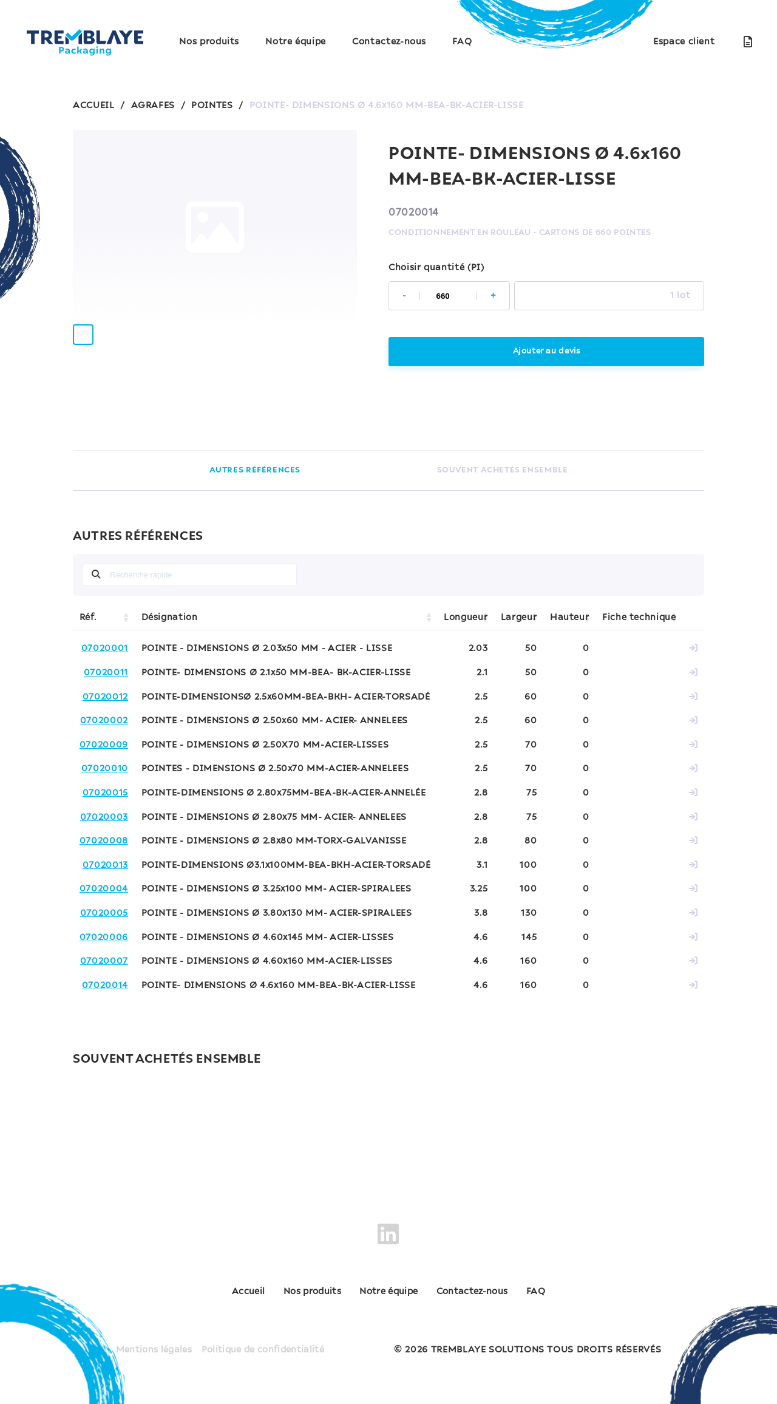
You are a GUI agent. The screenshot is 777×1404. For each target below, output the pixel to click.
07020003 (104, 817)
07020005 (104, 913)
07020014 (105, 985)
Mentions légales (151, 1342)
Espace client (683, 42)
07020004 (104, 889)
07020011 (106, 673)
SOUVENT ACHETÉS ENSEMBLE (502, 470)
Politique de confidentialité (264, 1342)
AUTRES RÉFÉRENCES (254, 470)
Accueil (211, 1292)
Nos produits (209, 42)
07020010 (104, 769)
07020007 (104, 961)
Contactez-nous (389, 42)
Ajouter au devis (546, 351)
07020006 (104, 937)
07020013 (105, 865)
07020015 (105, 793)
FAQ (462, 42)
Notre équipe (295, 42)
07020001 (104, 648)
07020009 (104, 745)
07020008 (104, 841)
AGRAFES (153, 105)
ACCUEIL (93, 105)
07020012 (105, 697)
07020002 (104, 721)
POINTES (211, 105)
